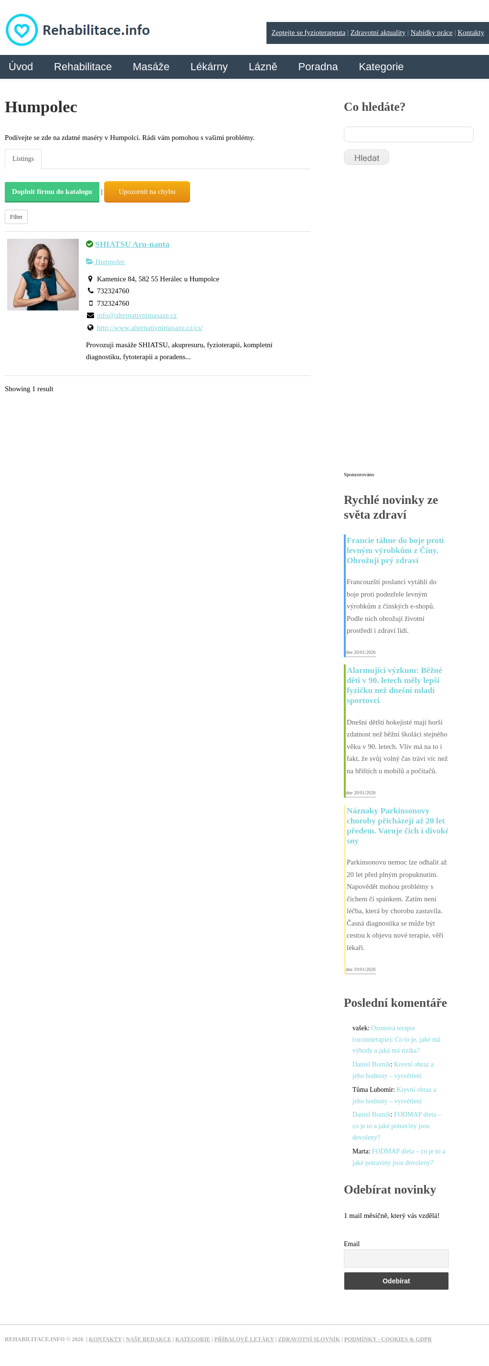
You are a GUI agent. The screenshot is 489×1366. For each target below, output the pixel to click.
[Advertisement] (415, 322)
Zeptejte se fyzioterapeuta (308, 32)
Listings (23, 158)
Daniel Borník (371, 1064)
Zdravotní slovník (309, 1339)
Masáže (151, 67)
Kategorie (381, 67)
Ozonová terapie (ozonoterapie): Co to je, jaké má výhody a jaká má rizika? (396, 1039)
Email (352, 1244)
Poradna (318, 67)
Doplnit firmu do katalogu (52, 191)
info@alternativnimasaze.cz (137, 315)
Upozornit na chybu (146, 191)
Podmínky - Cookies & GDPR (388, 1339)
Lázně (263, 67)
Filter (16, 216)
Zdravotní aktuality (378, 32)
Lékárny (209, 67)
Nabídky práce (432, 32)
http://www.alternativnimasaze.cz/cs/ (149, 327)
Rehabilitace (83, 67)
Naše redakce (148, 1339)
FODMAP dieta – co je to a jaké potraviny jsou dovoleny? (396, 1126)
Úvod (21, 67)
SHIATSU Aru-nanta (132, 244)
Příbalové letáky (244, 1339)
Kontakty (470, 32)
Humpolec (105, 262)
